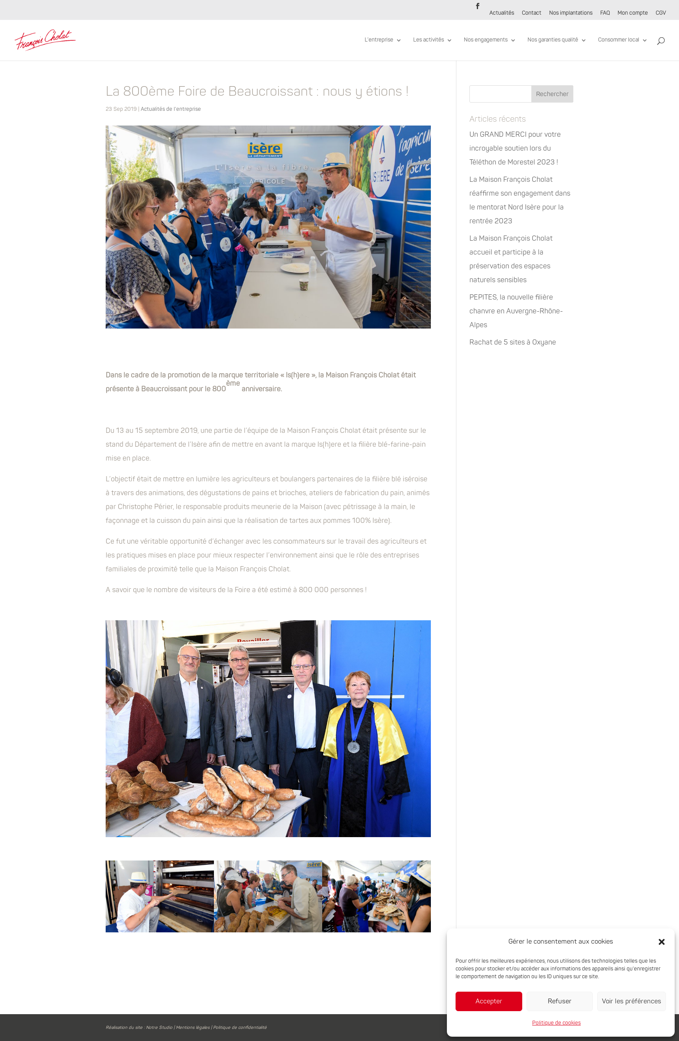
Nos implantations (570, 13)
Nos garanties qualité (552, 40)
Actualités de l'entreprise (171, 109)
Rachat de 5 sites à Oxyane (512, 342)
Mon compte (633, 13)
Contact (531, 13)
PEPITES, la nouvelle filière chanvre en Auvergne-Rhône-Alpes (516, 311)
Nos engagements (486, 40)
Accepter (488, 1001)
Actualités (501, 13)
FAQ (605, 13)
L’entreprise (379, 40)
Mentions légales (193, 1027)
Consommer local (618, 40)
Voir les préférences (631, 1001)
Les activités (428, 40)
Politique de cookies (556, 1023)
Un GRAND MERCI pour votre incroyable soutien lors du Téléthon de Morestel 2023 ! (515, 148)
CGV (661, 13)
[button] (661, 942)
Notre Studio (159, 1027)
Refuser (560, 1001)
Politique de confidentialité (240, 1027)
